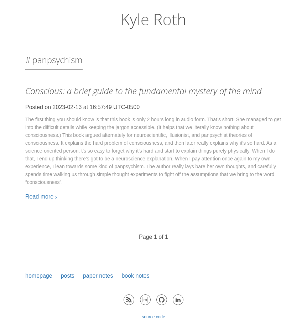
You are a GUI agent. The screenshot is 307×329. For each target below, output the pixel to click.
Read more (39, 197)
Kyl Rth (153, 19)
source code (153, 316)
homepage (38, 276)
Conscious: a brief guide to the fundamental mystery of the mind (143, 91)
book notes (135, 276)
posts (67, 276)
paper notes (98, 276)
